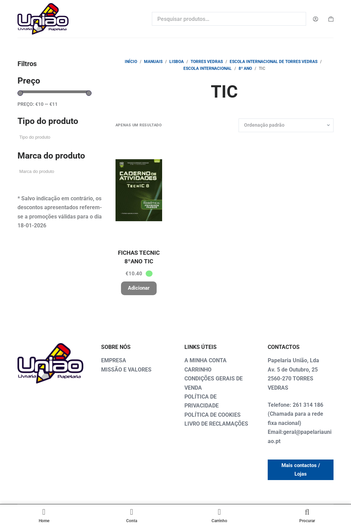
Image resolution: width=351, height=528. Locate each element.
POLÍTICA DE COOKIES (212, 415)
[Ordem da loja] (286, 125)
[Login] (315, 19)
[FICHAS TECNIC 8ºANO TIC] (139, 190)
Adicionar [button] (139, 288)
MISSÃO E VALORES (126, 369)
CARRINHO (197, 369)
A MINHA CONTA (205, 360)
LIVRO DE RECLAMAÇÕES (216, 423)
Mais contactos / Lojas (300, 469)
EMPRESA (113, 360)
